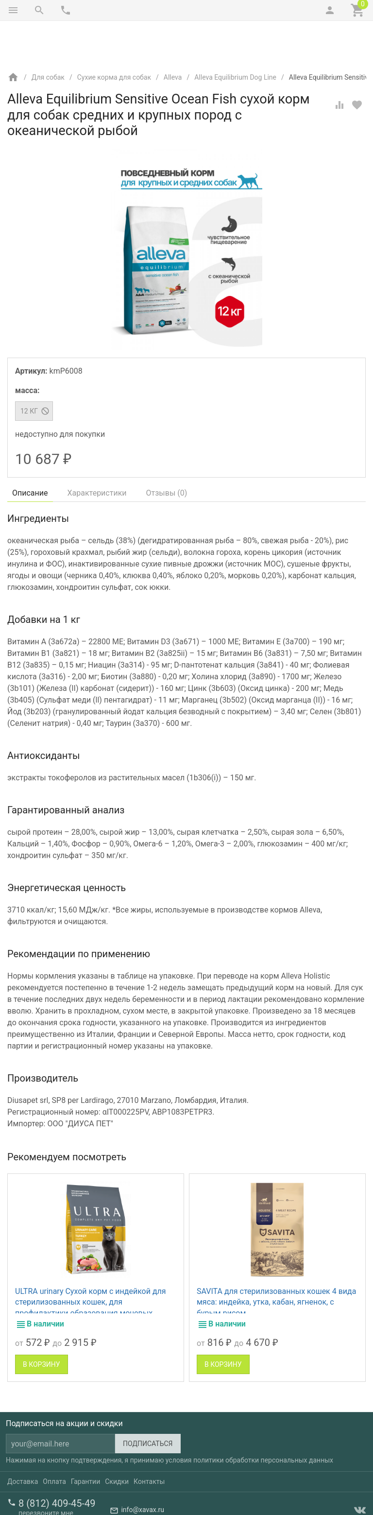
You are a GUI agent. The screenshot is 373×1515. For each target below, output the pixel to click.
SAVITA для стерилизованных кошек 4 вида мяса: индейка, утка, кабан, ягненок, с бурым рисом (276, 1261)
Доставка (22, 1441)
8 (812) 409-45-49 (56, 1462)
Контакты (149, 1441)
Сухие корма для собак (114, 36)
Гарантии (85, 1441)
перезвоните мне (45, 1472)
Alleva (173, 36)
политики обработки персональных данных (263, 1419)
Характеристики (97, 452)
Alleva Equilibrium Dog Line (235, 36)
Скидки (117, 1441)
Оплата (54, 1441)
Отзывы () (166, 452)
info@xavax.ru (142, 1469)
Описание (30, 452)
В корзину (41, 1323)
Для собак (48, 36)
